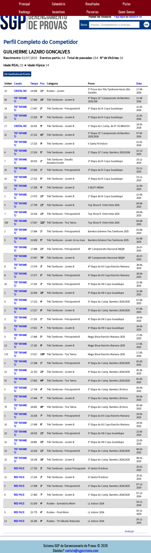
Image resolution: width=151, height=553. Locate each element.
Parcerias (93, 11)
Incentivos (58, 11)
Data (139, 83)
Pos (42, 83)
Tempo (34, 83)
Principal (24, 3)
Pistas (127, 3)
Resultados (92, 3)
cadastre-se (135, 16)
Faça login (119, 16)
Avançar (129, 531)
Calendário (58, 3)
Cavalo (18, 83)
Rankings (24, 11)
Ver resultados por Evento (17, 74)
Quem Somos (126, 11)
